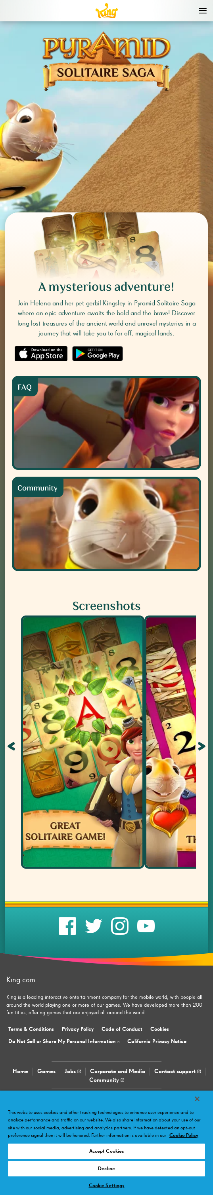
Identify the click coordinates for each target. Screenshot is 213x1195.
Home (20, 1071)
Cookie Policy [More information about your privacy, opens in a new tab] (183, 1135)
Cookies (159, 1029)
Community (106, 1080)
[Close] (197, 1099)
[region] (106, 1143)
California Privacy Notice (156, 1041)
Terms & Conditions (31, 1029)
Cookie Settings (107, 1185)
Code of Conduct (122, 1029)
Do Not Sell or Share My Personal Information (63, 1041)
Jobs (73, 1071)
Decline (106, 1168)
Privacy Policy (78, 1029)
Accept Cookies (106, 1151)
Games (46, 1071)
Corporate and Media (117, 1071)
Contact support (177, 1071)
